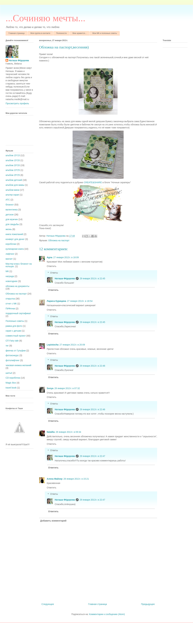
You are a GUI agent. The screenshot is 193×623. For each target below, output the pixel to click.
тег (7, 345)
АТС (8, 199)
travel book (11, 387)
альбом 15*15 (13, 155)
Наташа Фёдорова (56, 236)
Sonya (50, 388)
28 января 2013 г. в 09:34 (68, 432)
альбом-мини (12, 190)
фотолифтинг (12, 360)
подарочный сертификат (18, 313)
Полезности (61, 33)
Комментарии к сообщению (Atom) (107, 614)
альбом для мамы (15, 185)
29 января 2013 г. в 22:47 (92, 456)
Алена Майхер (55, 479)
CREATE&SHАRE (93, 182)
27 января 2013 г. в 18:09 (66, 257)
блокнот (10, 204)
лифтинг (10, 254)
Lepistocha (53, 344)
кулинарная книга (15, 249)
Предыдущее (148, 604)
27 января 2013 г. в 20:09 (72, 344)
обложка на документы (17, 286)
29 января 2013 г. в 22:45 (92, 278)
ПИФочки (10, 308)
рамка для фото (14, 326)
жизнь (9, 229)
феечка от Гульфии (16, 350)
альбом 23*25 (13, 170)
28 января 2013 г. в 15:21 (76, 479)
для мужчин (12, 219)
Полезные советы (15, 321)
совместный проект (16, 335)
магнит (9, 259)
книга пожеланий (14, 234)
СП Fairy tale (12, 340)
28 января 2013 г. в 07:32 (67, 388)
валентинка (12, 209)
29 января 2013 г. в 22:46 (92, 365)
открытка (10, 298)
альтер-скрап (12, 194)
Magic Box (11, 382)
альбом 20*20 (13, 165)
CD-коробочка (13, 377)
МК (7, 271)
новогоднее (11, 281)
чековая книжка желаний (18, 365)
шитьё (9, 373)
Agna (49, 257)
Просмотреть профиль (17, 103)
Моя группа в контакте (40, 33)
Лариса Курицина (56, 301)
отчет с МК (11, 303)
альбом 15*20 (13, 160)
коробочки (11, 244)
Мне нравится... (80, 33)
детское (10, 214)
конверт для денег (15, 239)
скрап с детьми (13, 330)
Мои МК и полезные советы (104, 33)
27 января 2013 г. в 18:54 (80, 301)
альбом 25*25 (13, 175)
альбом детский (14, 180)
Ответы (54, 272)
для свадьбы (12, 224)
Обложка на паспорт (58, 240)
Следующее (47, 604)
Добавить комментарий (53, 520)
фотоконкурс (12, 355)
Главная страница (16, 33)
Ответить (51, 266)
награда (10, 276)
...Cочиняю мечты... (45, 18)
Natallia (51, 432)
